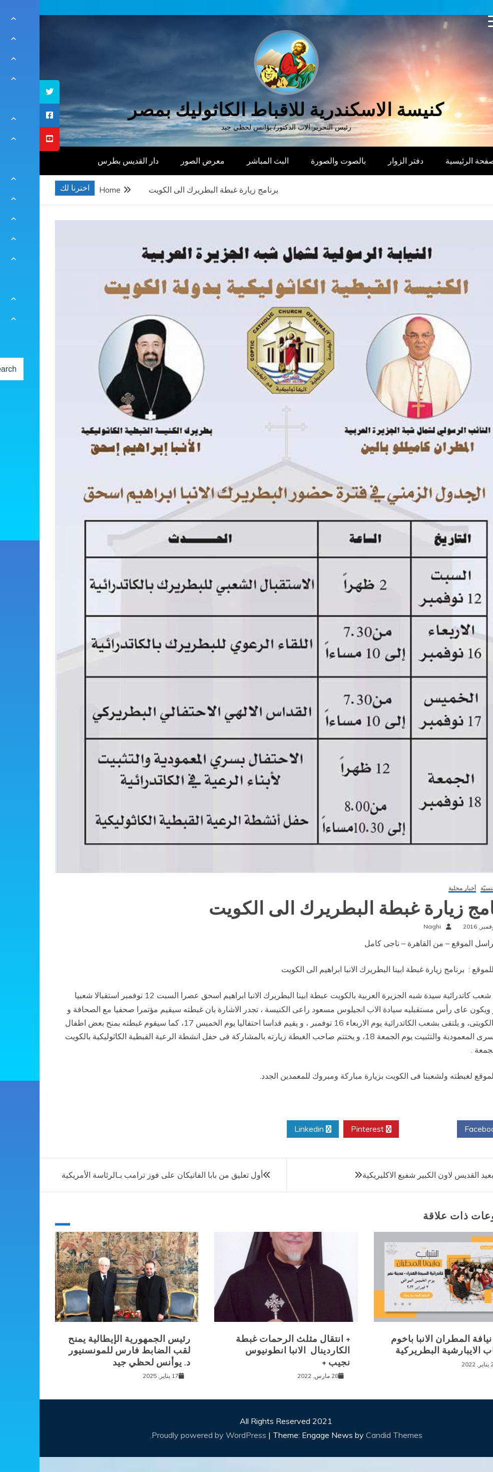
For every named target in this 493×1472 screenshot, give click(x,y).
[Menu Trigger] (454, 21)
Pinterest (331, 1129)
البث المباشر (228, 161)
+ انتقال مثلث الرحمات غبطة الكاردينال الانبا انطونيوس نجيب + (253, 1350)
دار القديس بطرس (88, 161)
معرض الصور (163, 161)
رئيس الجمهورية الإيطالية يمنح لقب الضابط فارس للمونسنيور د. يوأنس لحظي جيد (90, 1350)
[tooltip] (10, 92)
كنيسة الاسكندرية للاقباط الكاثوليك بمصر (246, 110)
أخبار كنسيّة (455, 888)
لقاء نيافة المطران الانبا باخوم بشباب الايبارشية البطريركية (410, 1344)
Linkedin (273, 1129)
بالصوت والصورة (298, 161)
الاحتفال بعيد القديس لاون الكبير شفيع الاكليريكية (402, 1175)
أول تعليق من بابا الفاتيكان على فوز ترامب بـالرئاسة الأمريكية (122, 1175)
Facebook (446, 1129)
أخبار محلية (422, 888)
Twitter (388, 1129)
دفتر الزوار (366, 161)
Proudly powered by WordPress (170, 1435)
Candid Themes (354, 1435)
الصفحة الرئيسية (433, 161)
